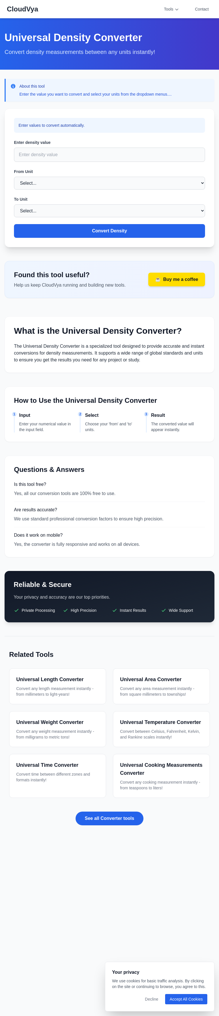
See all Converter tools (109, 818)
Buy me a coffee (176, 279)
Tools (171, 9)
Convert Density (109, 230)
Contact (202, 9)
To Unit (20, 199)
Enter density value (32, 142)
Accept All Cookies (186, 999)
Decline (151, 999)
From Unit (23, 171)
